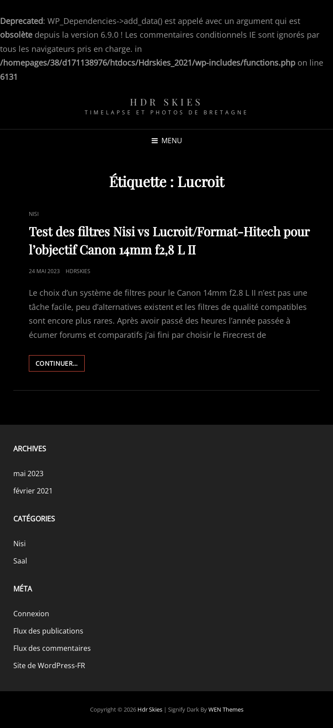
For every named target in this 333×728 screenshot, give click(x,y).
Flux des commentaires (52, 648)
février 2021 (33, 491)
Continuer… (60, 365)
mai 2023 (28, 473)
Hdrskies (78, 271)
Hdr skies (166, 101)
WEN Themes (225, 709)
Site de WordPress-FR (49, 665)
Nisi (34, 214)
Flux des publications (48, 631)
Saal (20, 561)
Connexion (31, 613)
